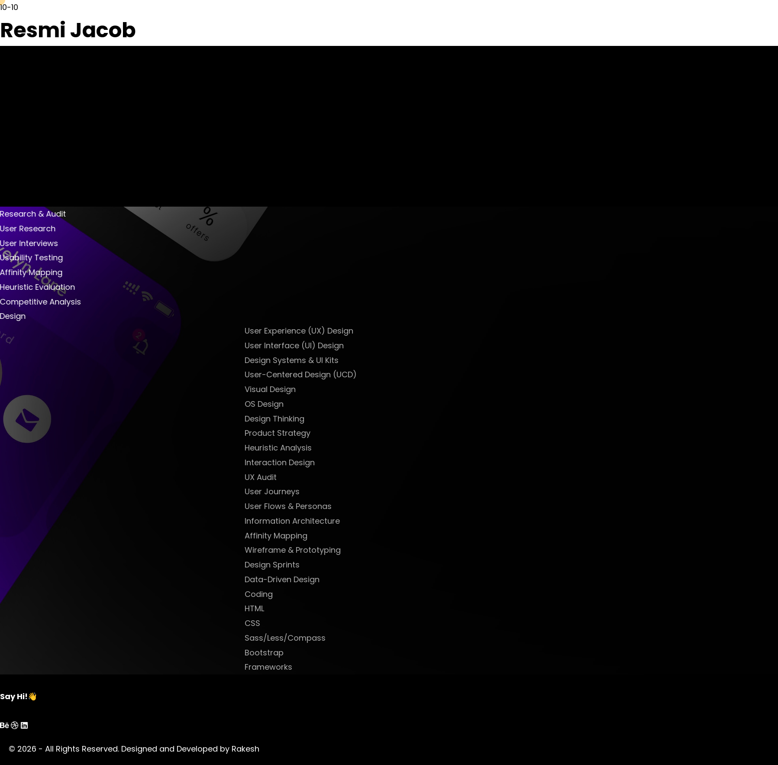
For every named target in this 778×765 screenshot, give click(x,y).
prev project (355, 199)
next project (423, 199)
